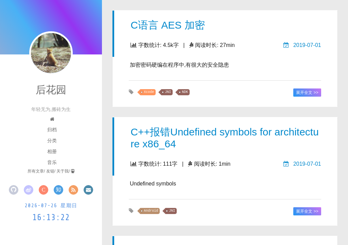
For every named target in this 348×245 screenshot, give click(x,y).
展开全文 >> (307, 92)
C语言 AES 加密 (167, 25)
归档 (52, 129)
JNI (168, 92)
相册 (52, 151)
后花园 (51, 90)
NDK (185, 92)
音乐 (52, 162)
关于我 (62, 171)
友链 (50, 171)
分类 (52, 140)
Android (151, 211)
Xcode (149, 92)
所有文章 (36, 171)
